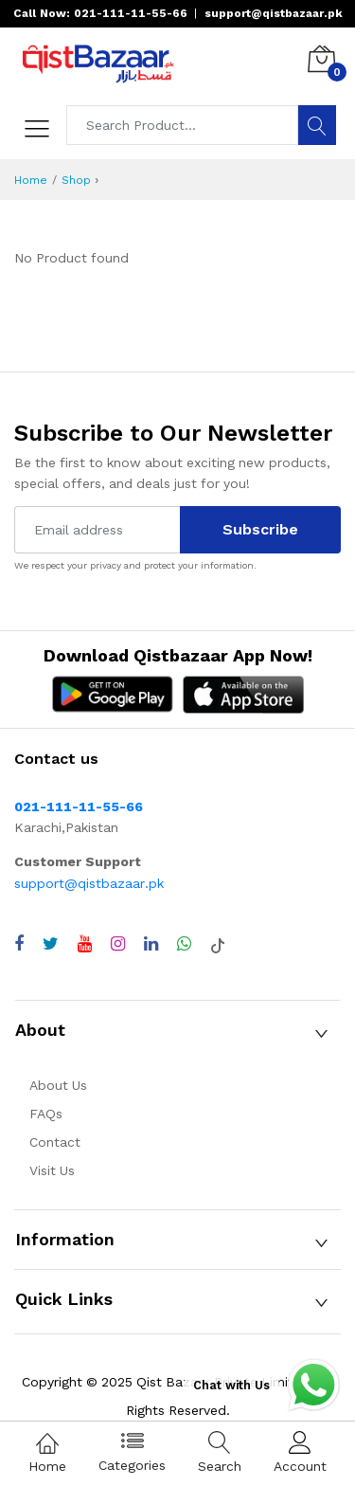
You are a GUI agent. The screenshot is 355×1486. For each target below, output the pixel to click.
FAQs (45, 1113)
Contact (54, 1142)
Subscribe (260, 529)
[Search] (317, 125)
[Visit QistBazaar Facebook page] (19, 944)
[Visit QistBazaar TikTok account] (217, 944)
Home (30, 180)
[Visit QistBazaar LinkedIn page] (151, 944)
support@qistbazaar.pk (89, 883)
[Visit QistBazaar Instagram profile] (118, 944)
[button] (177, 1030)
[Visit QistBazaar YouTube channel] (85, 944)
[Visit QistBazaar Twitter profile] (51, 944)
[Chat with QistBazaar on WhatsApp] (184, 944)
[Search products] (182, 125)
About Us (58, 1085)
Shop (76, 180)
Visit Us (52, 1170)
